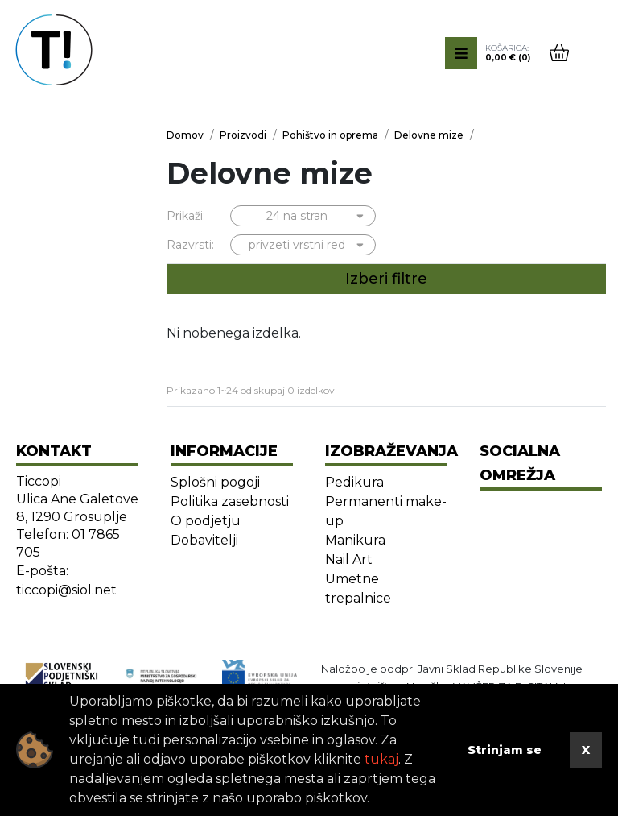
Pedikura (354, 482)
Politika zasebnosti (230, 501)
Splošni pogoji (215, 482)
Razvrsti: (190, 245)
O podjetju (206, 520)
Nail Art (349, 559)
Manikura (355, 540)
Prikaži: (186, 216)
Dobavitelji (204, 540)
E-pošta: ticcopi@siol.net (66, 580)
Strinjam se (505, 750)
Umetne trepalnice (358, 588)
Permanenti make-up (386, 511)
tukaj (381, 759)
